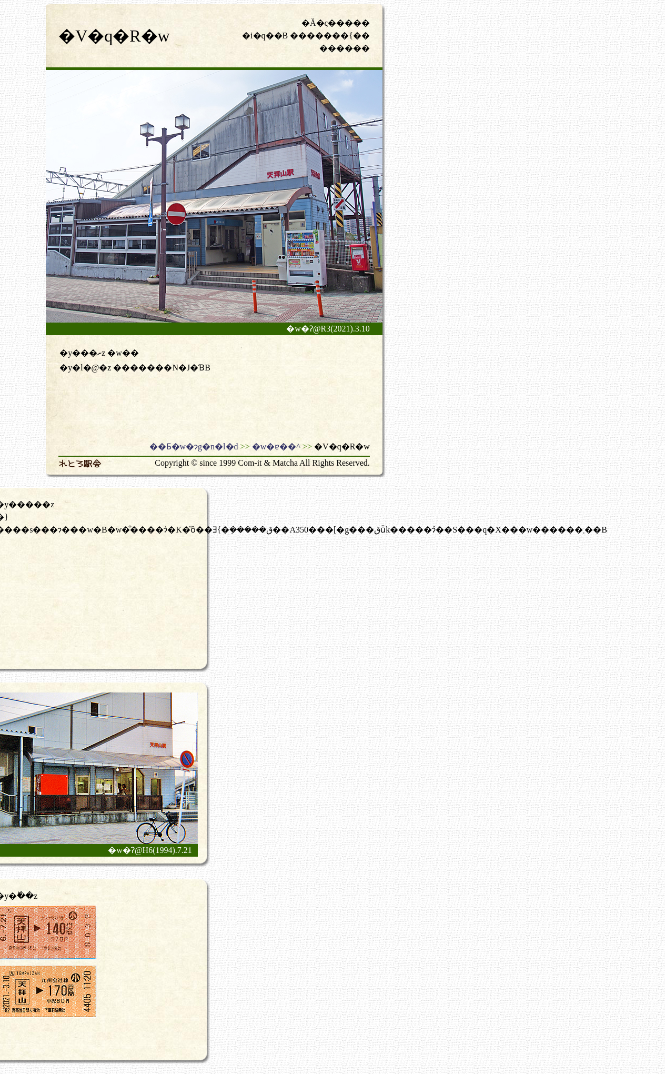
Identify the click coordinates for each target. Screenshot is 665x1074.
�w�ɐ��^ (276, 446)
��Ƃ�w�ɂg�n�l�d (193, 446)
